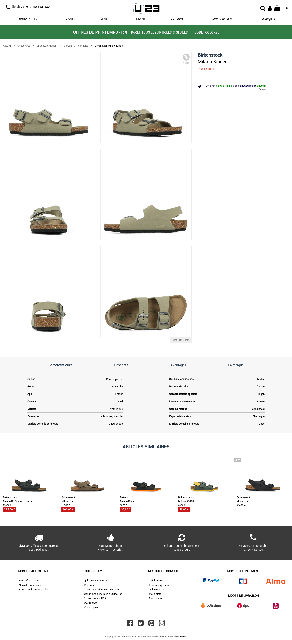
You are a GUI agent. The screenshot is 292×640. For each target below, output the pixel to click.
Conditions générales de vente (101, 589)
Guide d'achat (157, 589)
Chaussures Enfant (47, 45)
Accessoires (222, 19)
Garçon (68, 45)
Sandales (83, 45)
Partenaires (90, 585)
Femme (105, 19)
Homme (70, 19)
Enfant (139, 19)
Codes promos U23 (95, 598)
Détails (262, 89)
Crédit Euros (156, 580)
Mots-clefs (155, 594)
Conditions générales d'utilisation (103, 594)
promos (177, 19)
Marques (268, 19)
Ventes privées (92, 607)
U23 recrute (91, 602)
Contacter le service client (34, 589)
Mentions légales (178, 636)
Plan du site (155, 598)
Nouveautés (28, 19)
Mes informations (29, 580)
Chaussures (23, 45)
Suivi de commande (30, 585)
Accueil (7, 45)
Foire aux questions (160, 585)
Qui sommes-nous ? (95, 580)
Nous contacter (41, 6)
